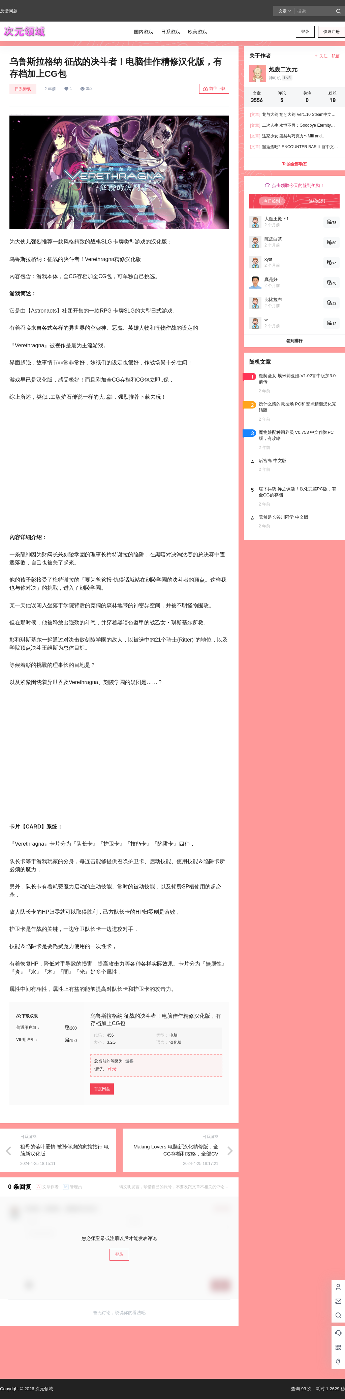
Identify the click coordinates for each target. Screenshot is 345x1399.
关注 (320, 56)
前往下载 (214, 89)
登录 (305, 31)
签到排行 (294, 340)
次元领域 (43, 1388)
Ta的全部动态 (294, 164)
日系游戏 (23, 89)
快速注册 (331, 31)
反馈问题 (9, 10)
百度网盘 (102, 1131)
